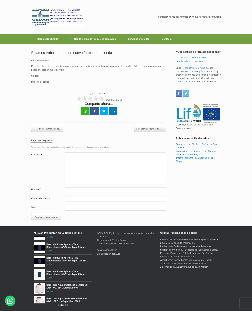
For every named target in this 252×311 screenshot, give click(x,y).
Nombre (36, 189)
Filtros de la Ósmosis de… (47, 129)
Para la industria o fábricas (189, 61)
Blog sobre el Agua (47, 39)
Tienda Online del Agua (193, 68)
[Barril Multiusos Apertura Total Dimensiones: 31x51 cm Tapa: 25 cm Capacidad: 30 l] (63, 283)
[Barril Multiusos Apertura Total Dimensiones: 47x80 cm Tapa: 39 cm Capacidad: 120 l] (63, 256)
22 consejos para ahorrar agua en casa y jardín (184, 266)
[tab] (58, 305)
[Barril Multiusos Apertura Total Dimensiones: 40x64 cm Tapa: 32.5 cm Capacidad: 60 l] (63, 269)
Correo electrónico (41, 198)
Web (33, 207)
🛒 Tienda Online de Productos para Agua (93, 39)
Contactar (167, 39)
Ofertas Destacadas (186, 81)
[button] (10, 301)
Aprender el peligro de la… (150, 129)
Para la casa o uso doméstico (191, 57)
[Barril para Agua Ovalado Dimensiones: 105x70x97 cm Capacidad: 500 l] (63, 296)
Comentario (38, 154)
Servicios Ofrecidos (139, 39)
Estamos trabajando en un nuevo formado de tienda (71, 53)
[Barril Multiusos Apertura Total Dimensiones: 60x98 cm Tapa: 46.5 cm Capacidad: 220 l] (63, 242)
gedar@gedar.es (111, 253)
